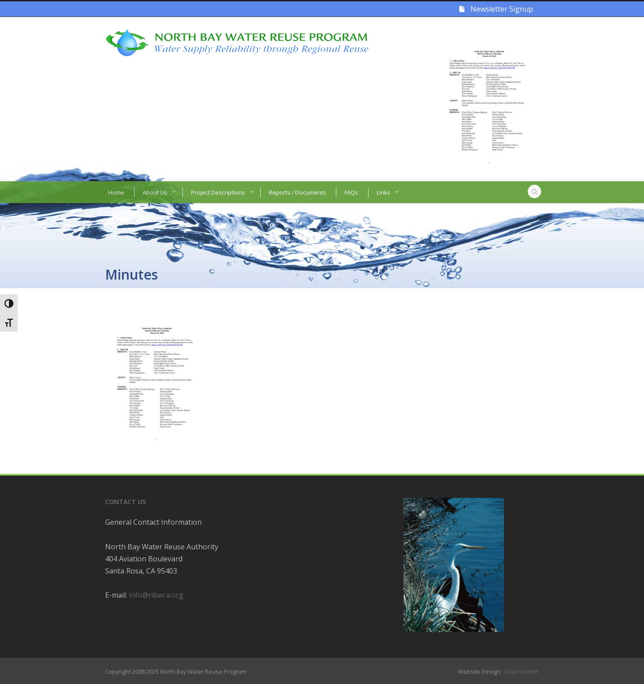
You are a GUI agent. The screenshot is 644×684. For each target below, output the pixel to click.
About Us (155, 192)
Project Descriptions (218, 192)
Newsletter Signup (496, 9)
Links (383, 192)
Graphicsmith (521, 671)
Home (116, 192)
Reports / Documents (297, 192)
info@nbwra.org (156, 595)
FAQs (351, 192)
